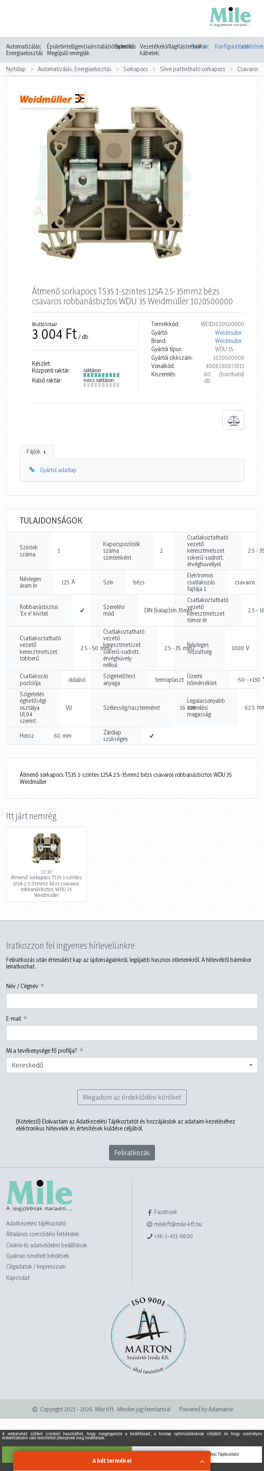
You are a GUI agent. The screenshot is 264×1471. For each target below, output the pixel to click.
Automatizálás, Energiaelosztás (24, 49)
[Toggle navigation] (18, 19)
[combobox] (132, 1065)
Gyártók (199, 46)
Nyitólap (16, 68)
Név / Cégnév (22, 986)
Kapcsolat (18, 1277)
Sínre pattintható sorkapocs (192, 68)
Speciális (125, 46)
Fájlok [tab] (37, 451)
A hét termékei (112, 1460)
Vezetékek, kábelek (153, 49)
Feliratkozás (132, 1152)
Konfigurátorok (224, 46)
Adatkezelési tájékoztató (36, 1223)
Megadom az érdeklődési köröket (132, 1097)
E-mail (13, 1018)
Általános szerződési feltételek (42, 1233)
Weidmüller (228, 332)
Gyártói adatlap (58, 469)
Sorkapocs (135, 68)
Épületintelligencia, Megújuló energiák (69, 49)
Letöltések (248, 46)
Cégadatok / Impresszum (36, 1266)
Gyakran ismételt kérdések (37, 1255)
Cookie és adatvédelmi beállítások (46, 1245)
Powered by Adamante (206, 1409)
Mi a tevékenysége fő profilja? (41, 1050)
